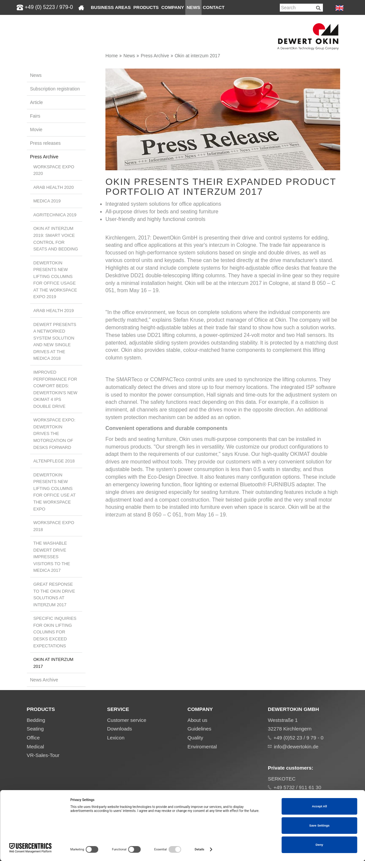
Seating (35, 728)
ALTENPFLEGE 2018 (54, 460)
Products (145, 7)
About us (198, 720)
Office (33, 737)
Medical (35, 746)
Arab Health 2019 (53, 310)
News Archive (44, 679)
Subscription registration (55, 88)
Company (172, 7)
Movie (36, 129)
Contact (213, 7)
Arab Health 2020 (53, 187)
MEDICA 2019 (47, 200)
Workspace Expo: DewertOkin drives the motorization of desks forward (54, 433)
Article (36, 102)
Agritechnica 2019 (55, 214)
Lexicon (115, 737)
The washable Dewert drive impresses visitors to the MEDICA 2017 (51, 557)
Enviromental (202, 746)
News (193, 7)
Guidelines (200, 728)
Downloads (119, 728)
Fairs (35, 116)
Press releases (45, 143)
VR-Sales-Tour (43, 755)
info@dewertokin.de (296, 746)
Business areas (111, 7)
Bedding (36, 720)
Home (111, 55)
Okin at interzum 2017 (197, 55)
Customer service (126, 720)
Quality (195, 737)
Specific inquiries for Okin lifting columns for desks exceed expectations (55, 632)
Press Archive (155, 55)
